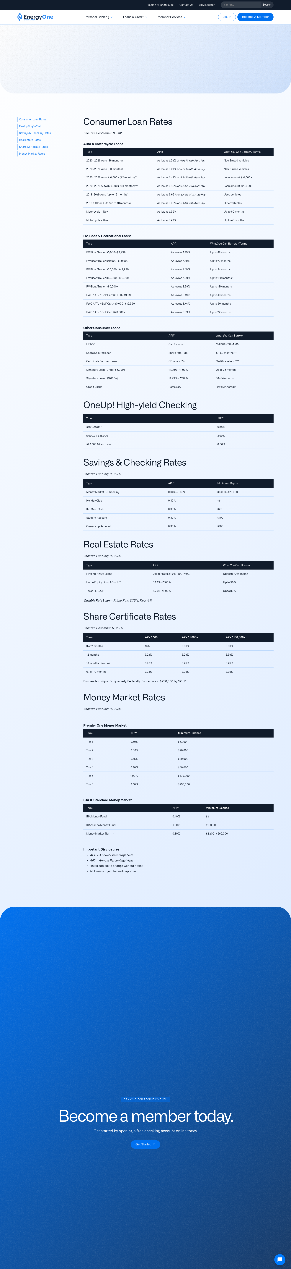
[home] (35, 17)
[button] (99, 17)
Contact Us (186, 4)
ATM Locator (207, 4)
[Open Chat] (279, 1259)
